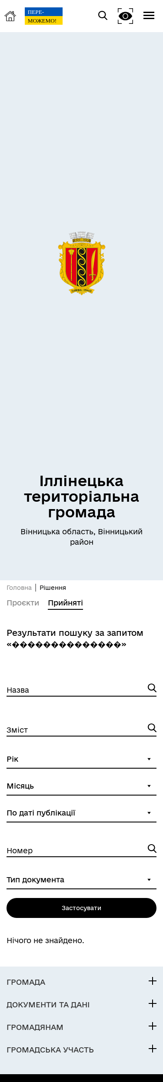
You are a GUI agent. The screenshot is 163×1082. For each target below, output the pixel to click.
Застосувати (81, 907)
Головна (19, 587)
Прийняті (65, 603)
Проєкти (23, 603)
